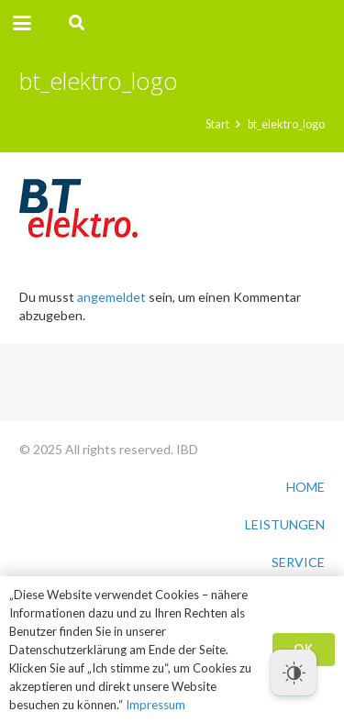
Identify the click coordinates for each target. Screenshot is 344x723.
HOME (305, 487)
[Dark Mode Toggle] (293, 672)
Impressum (155, 704)
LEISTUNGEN (285, 524)
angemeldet (111, 297)
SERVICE (298, 562)
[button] (22, 23)
